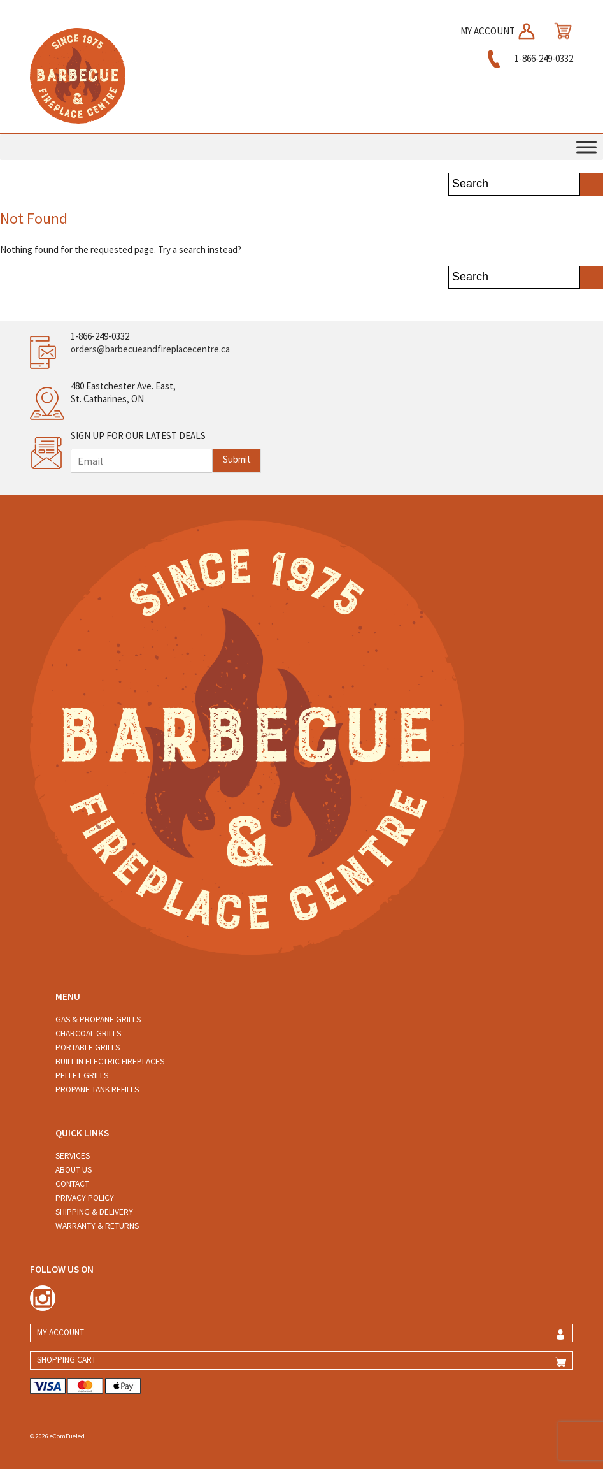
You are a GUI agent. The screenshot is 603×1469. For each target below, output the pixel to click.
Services (72, 1155)
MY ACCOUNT (498, 31)
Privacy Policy (84, 1197)
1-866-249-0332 (528, 58)
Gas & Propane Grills (98, 1019)
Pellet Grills (81, 1075)
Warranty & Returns (97, 1225)
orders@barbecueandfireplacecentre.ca (150, 349)
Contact (72, 1183)
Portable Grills (87, 1047)
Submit (237, 459)
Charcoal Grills (88, 1033)
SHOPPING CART (66, 1359)
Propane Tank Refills (97, 1089)
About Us (73, 1169)
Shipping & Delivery (94, 1211)
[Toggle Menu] (586, 147)
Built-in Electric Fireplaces (109, 1061)
